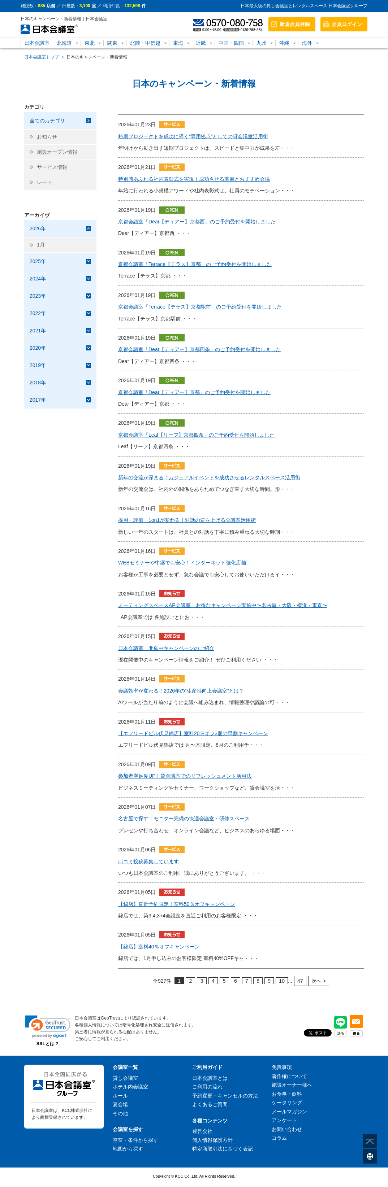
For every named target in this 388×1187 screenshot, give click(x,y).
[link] (47, 1026)
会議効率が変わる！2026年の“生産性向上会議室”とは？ (181, 691)
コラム (279, 1138)
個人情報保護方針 (212, 1140)
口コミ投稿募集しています (148, 861)
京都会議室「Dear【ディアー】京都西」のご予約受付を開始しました (197, 221)
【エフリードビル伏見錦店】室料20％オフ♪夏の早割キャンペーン (193, 733)
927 (162, 981)
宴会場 (120, 1104)
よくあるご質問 (210, 1104)
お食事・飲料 (287, 1094)
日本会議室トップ (41, 57)
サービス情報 (52, 167)
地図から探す (128, 1149)
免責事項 (282, 1067)
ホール (120, 1096)
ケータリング (287, 1102)
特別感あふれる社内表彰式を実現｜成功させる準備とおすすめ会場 (194, 179)
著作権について (289, 1076)
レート (44, 182)
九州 (261, 43)
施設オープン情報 (57, 152)
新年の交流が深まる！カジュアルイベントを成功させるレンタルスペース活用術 (209, 477)
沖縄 (284, 43)
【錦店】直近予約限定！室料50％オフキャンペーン (176, 904)
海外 (307, 43)
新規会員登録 (295, 24)
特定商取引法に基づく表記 (222, 1149)
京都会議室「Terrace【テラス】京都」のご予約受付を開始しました (195, 264)
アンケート (284, 1120)
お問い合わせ (287, 1129)
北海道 (64, 43)
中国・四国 (231, 43)
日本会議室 (36, 43)
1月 (41, 245)
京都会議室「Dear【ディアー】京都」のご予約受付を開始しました (194, 392)
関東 (112, 43)
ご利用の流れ (207, 1087)
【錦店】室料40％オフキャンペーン (159, 947)
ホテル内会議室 (130, 1087)
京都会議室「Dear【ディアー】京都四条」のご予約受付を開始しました (199, 349)
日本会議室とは (210, 1078)
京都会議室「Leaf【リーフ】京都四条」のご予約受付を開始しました (196, 435)
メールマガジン (289, 1111)
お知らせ (47, 137)
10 (282, 981)
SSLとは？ (47, 1043)
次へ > (318, 981)
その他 (120, 1113)
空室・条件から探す (135, 1140)
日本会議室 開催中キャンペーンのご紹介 (166, 648)
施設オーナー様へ (292, 1085)
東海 (178, 43)
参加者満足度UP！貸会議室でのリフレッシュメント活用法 (184, 776)
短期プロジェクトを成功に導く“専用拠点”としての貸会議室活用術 (193, 136)
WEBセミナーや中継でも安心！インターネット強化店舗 (182, 563)
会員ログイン (347, 24)
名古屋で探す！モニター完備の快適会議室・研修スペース (184, 818)
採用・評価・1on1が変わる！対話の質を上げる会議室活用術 (187, 520)
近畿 (201, 43)
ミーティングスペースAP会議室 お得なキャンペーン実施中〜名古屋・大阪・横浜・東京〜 (222, 605)
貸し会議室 (125, 1078)
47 (300, 981)
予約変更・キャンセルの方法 (225, 1096)
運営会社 (202, 1131)
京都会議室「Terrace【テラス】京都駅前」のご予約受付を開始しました (200, 307)
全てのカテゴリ (47, 120)
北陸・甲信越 (145, 43)
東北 (90, 43)
